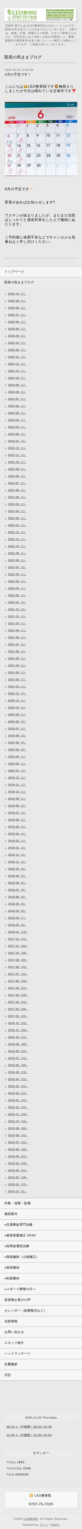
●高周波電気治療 (16, 1246)
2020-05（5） (17, 742)
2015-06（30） (18, 1149)
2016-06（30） (18, 1065)
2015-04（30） (18, 1163)
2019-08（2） (17, 805)
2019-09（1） (17, 798)
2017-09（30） (18, 960)
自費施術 (10, 1364)
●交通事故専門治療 (18, 1224)
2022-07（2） (17, 567)
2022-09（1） (17, 553)
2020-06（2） (17, 735)
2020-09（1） (17, 714)
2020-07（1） (17, 728)
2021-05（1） (17, 658)
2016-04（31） (18, 1079)
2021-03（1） (17, 672)
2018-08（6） (17, 882)
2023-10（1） (17, 462)
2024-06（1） (17, 406)
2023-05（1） (17, 497)
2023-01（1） (17, 525)
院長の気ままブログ (19, 282)
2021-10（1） (17, 623)
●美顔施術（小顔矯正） (21, 1257)
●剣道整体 (11, 1278)
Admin (55, 1524)
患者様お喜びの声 (17, 1300)
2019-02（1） (17, 840)
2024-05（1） (17, 413)
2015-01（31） (18, 1184)
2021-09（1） (17, 630)
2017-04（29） (18, 995)
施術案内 (10, 1214)
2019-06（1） (17, 819)
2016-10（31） (18, 1037)
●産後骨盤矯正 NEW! (20, 1235)
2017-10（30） (18, 953)
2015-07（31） (18, 1142)
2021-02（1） (17, 679)
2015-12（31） (18, 1107)
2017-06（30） (18, 981)
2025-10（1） (17, 293)
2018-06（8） (17, 897)
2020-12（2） (17, 693)
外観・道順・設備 (17, 1203)
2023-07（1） (17, 483)
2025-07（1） (17, 314)
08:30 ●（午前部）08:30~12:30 (29, 1426)
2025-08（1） (17, 307)
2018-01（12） (18, 932)
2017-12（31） (18, 939)
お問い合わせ (14, 1332)
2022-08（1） (17, 560)
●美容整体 (11, 1267)
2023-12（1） (17, 448)
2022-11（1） (17, 539)
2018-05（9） (17, 904)
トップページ (14, 271)
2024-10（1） (17, 378)
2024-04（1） (17, 420)
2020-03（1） (17, 756)
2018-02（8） (17, 925)
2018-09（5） (17, 875)
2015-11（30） (18, 1114)
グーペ (44, 1524)
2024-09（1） (17, 385)
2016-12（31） (18, 1023)
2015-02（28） (18, 1177)
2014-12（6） (17, 1191)
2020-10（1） (17, 707)
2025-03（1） (17, 343)
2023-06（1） (17, 490)
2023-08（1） (17, 476)
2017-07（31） (18, 974)
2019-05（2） (17, 826)
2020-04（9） (17, 749)
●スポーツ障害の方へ (20, 1289)
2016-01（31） (18, 1100)
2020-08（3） (17, 721)
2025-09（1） (17, 300)
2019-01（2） (17, 847)
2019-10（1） (17, 791)
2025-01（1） (17, 357)
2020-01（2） (17, 770)
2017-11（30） (18, 946)
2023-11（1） (17, 455)
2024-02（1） (17, 434)
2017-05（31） (18, 988)
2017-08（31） (18, 967)
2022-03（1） (17, 588)
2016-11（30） (18, 1030)
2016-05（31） (18, 1072)
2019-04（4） (17, 833)
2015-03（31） (18, 1170)
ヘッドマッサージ (17, 1353)
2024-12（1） (17, 364)
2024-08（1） (17, 392)
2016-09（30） (18, 1044)
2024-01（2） (17, 441)
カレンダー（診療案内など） (25, 1310)
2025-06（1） (17, 321)
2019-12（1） (17, 777)
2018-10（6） (17, 868)
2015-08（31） (18, 1135)
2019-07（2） (17, 812)
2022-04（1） (17, 581)
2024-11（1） (17, 371)
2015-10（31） (18, 1121)
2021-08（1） (17, 637)
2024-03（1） (17, 427)
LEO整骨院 (31, 1518)
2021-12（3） (17, 609)
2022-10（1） (17, 546)
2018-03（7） (17, 918)
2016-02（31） (18, 1093)
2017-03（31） (18, 1002)
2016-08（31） (18, 1051)
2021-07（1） (17, 644)
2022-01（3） (17, 602)
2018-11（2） (17, 861)
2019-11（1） (17, 784)
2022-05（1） (17, 574)
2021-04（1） (17, 665)
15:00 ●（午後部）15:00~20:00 (29, 1435)
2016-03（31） (18, 1086)
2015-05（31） (18, 1156)
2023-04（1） (17, 504)
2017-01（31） (18, 1016)
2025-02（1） (17, 350)
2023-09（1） (17, 469)
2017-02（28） (18, 1009)
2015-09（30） (18, 1128)
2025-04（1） (17, 335)
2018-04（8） (17, 911)
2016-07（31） (18, 1058)
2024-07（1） (17, 399)
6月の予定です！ (18, 74)
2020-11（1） (17, 700)
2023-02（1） (17, 518)
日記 (7, 1375)
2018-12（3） (17, 854)
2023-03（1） (17, 511)
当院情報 (10, 1321)
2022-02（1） (17, 595)
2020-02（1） (17, 763)
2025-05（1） (17, 328)
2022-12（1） (17, 532)
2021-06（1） (17, 651)
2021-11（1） (17, 616)
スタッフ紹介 (14, 1342)
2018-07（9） (17, 889)
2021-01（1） (17, 686)
